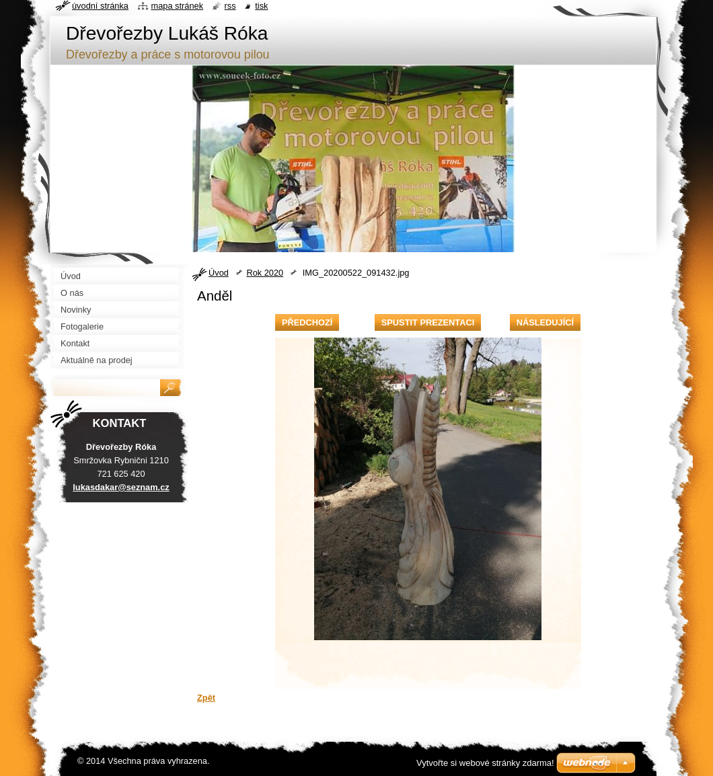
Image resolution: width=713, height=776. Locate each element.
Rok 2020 (264, 273)
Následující (545, 322)
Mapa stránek (177, 6)
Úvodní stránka (100, 6)
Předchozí (307, 322)
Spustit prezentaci (427, 322)
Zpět (206, 698)
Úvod (219, 273)
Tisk (261, 6)
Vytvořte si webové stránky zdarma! (485, 763)
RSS (230, 6)
